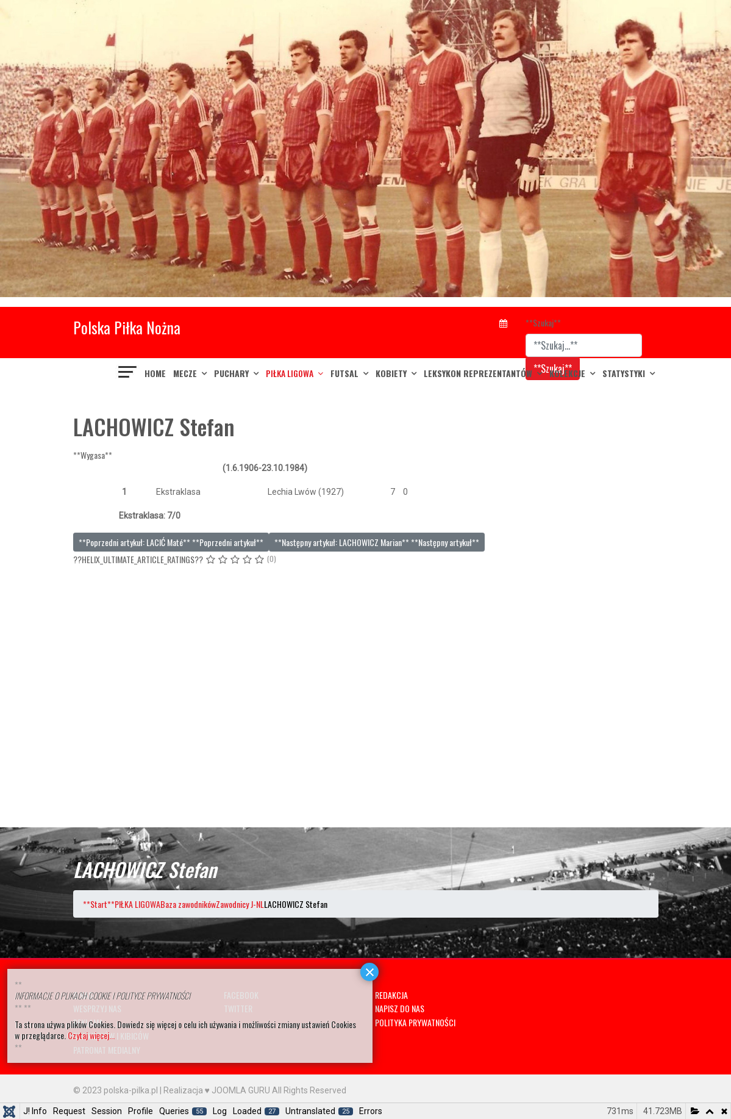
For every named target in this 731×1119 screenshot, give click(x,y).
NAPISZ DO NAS (399, 1008)
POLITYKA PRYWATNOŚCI (415, 1022)
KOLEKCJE (567, 373)
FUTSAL (344, 373)
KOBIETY (391, 373)
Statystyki (623, 373)
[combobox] (584, 345)
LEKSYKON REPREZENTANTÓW (478, 373)
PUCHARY (231, 373)
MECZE (185, 373)
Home (155, 373)
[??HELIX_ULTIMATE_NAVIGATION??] (128, 373)
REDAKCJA (391, 994)
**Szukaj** (543, 322)
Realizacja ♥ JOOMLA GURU (216, 1090)
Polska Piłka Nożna (126, 327)
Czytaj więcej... (91, 1035)
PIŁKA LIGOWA (289, 373)
